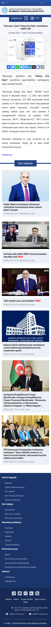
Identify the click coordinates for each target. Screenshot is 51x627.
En (5, 3)
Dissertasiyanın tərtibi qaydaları (17, 563)
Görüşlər (8, 540)
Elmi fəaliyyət (7, 504)
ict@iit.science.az (17, 614)
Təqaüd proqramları (12, 544)
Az (3, 3)
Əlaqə (25, 602)
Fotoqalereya (10, 577)
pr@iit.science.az (40, 614)
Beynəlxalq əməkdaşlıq (11, 522)
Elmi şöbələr (9, 491)
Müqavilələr (9, 532)
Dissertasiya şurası (10, 549)
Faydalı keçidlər (27, 599)
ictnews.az (7, 154)
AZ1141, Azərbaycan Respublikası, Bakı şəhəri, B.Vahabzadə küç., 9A (31, 609)
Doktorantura (10, 510)
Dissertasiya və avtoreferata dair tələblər (20, 567)
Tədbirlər (8, 536)
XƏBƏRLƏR (16, 18)
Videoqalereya (10, 581)
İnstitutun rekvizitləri (13, 500)
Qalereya (5, 571)
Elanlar (7, 554)
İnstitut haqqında (9, 477)
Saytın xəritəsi (40, 599)
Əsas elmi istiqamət (12, 514)
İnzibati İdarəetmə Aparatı (15, 487)
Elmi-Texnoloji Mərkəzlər (14, 496)
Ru (7, 3)
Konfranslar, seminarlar (14, 518)
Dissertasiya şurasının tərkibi (16, 559)
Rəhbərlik (8, 483)
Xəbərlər (8, 599)
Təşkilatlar (9, 528)
